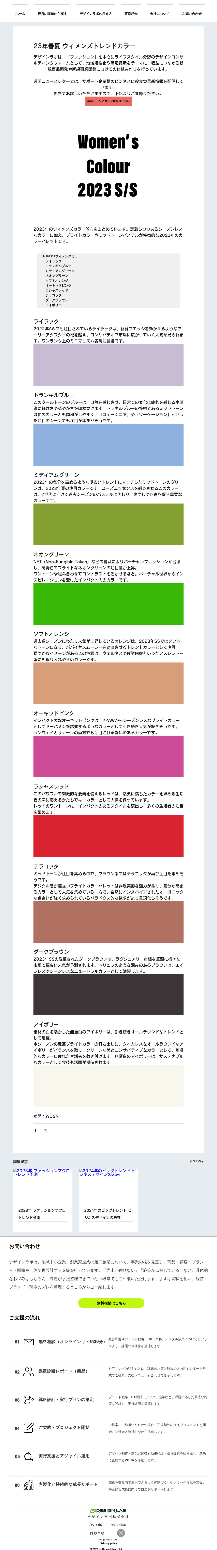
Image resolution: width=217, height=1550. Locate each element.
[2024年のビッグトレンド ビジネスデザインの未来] (108, 1185)
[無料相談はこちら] (111, 1303)
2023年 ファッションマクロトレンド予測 (42, 1213)
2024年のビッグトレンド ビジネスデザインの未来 (108, 1213)
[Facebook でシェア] (35, 1130)
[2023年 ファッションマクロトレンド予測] (42, 1185)
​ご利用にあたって (108, 1539)
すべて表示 (197, 1161)
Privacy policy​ (109, 1543)
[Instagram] (121, 1533)
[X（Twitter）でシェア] (45, 1130)
